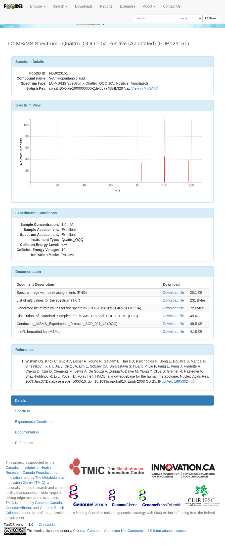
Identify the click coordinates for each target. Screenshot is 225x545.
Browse (38, 6)
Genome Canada (48, 503)
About (149, 6)
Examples (127, 6)
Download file (173, 292)
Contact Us (172, 6)
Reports (106, 6)
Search (60, 6)
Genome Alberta (18, 508)
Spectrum (22, 411)
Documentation (27, 432)
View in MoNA (144, 88)
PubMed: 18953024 (176, 381)
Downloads (84, 6)
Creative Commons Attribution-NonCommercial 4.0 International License (130, 531)
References (24, 443)
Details (20, 400)
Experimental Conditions (34, 422)
